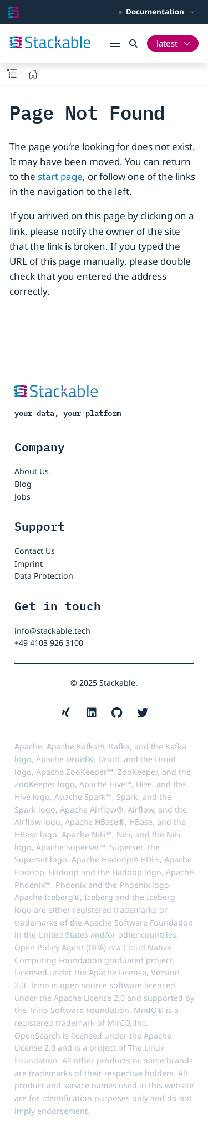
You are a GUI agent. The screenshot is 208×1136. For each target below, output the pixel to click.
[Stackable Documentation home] (13, 12)
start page (60, 176)
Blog (23, 484)
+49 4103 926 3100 (48, 643)
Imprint (28, 563)
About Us (31, 471)
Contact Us (34, 551)
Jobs (22, 496)
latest (166, 43)
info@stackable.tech (52, 630)
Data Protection (43, 575)
